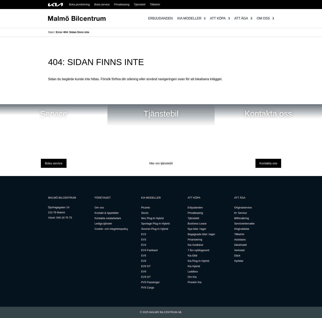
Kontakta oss (268, 163)
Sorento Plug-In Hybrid (154, 228)
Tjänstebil (139, 4)
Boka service (101, 4)
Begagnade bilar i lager (201, 234)
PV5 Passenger (150, 282)
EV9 (143, 271)
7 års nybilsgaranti (198, 250)
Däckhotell (240, 244)
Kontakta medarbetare (108, 218)
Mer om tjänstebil (161, 163)
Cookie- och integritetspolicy (111, 228)
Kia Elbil (192, 255)
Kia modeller (189, 18)
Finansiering (195, 239)
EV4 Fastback (149, 250)
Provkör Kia (194, 282)
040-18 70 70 (64, 217)
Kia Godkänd (195, 244)
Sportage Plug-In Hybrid (155, 223)
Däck (237, 255)
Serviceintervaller (244, 223)
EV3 (143, 239)
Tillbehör (155, 4)
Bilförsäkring (241, 218)
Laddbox (193, 271)
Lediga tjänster (103, 223)
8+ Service (240, 212)
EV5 (143, 255)
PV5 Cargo (147, 287)
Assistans (240, 239)
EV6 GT (146, 266)
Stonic (144, 212)
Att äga (241, 18)
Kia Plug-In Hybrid (198, 260)
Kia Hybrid (194, 266)
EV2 (143, 234)
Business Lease (197, 223)
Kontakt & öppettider (107, 212)
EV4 (143, 244)
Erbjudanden (160, 18)
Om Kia (192, 276)
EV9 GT (146, 276)
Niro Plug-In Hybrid (152, 218)
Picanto (145, 207)
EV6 (143, 260)
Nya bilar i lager (197, 228)
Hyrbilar (238, 260)
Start (51, 32)
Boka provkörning (79, 4)
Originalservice (243, 207)
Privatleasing (121, 4)
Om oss (263, 18)
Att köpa (218, 18)
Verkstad (239, 250)
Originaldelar (241, 228)
